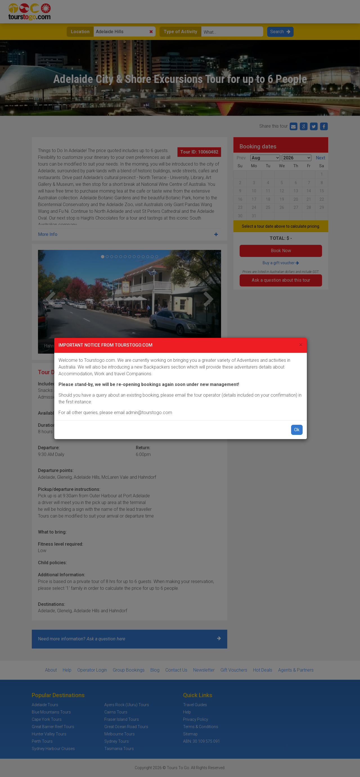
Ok (297, 429)
